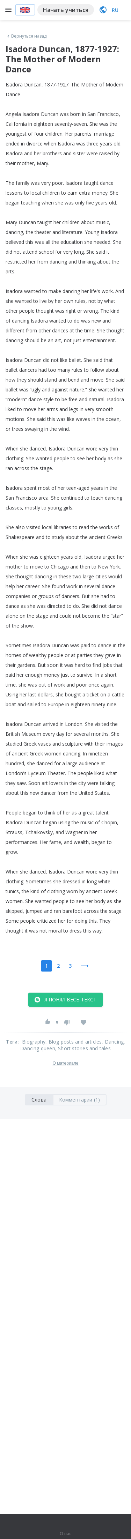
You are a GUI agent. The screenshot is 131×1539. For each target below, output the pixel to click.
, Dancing (113, 1041)
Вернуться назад (26, 36)
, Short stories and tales (83, 1048)
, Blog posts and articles (73, 1041)
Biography (34, 1041)
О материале (65, 1063)
